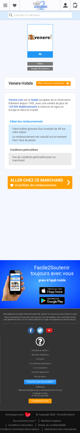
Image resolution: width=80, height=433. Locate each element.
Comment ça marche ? (40, 351)
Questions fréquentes (40, 355)
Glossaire (40, 359)
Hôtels (40, 64)
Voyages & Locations (40, 69)
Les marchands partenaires (40, 364)
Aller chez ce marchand (53, 83)
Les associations (40, 368)
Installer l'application (40, 372)
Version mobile (40, 377)
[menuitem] (24, 421)
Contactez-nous (40, 400)
